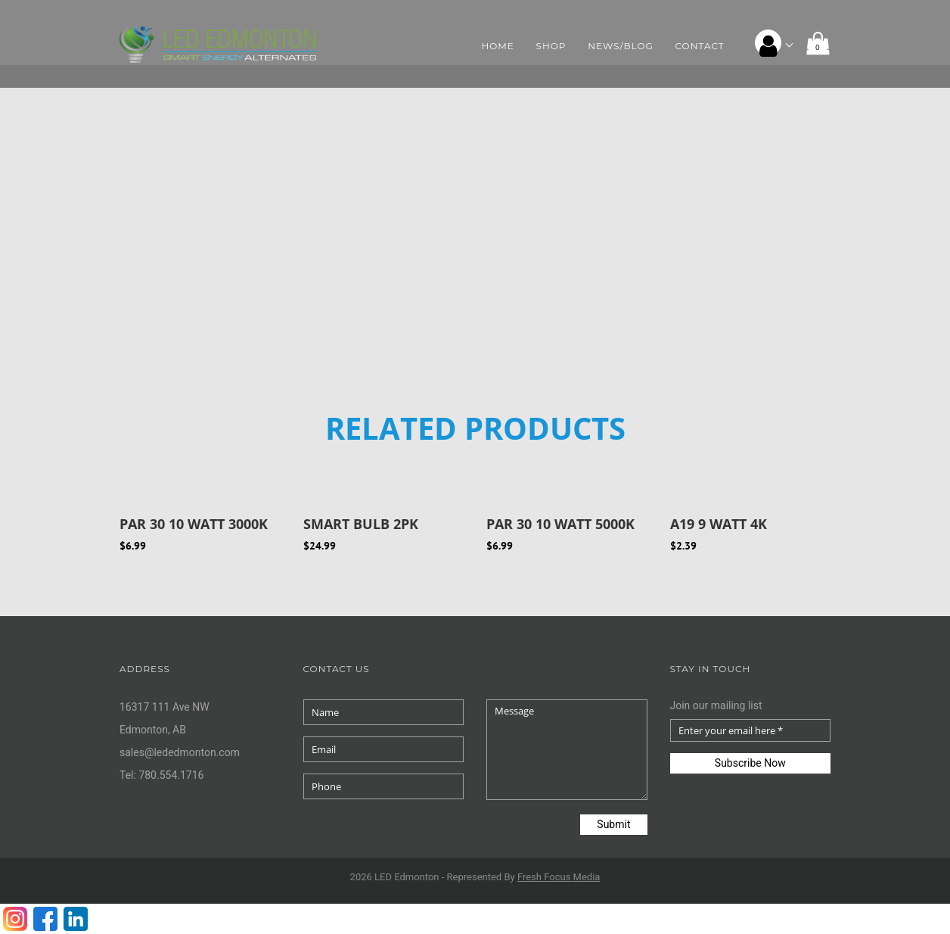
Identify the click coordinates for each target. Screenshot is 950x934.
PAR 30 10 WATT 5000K (560, 524)
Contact (700, 45)
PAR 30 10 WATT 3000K (194, 524)
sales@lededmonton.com (180, 752)
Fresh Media (559, 877)
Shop (551, 45)
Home (498, 45)
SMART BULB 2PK (360, 524)
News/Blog (621, 45)
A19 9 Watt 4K (718, 524)
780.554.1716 (170, 775)
